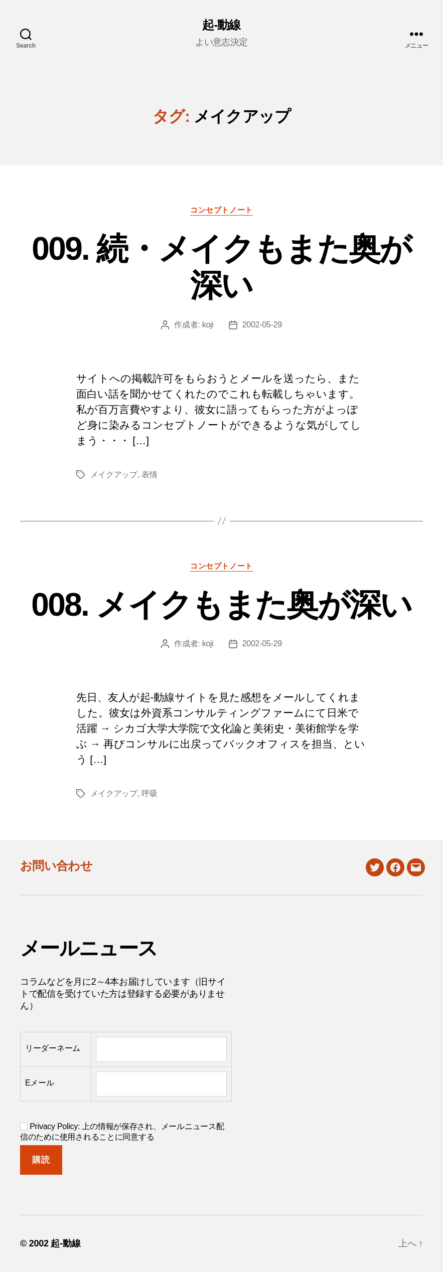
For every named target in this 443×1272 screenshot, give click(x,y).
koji (208, 324)
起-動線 (221, 25)
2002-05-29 (262, 324)
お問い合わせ (56, 865)
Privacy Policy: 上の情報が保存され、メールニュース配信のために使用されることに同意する (122, 1131)
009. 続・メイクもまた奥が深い (221, 267)
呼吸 (149, 793)
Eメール (39, 1082)
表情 (149, 474)
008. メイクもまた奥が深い (221, 605)
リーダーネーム (52, 1048)
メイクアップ (113, 474)
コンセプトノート (221, 210)
